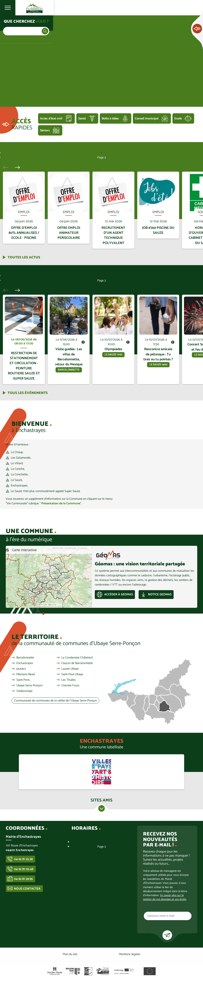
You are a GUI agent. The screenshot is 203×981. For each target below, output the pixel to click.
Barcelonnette (25, 657)
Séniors (45, 130)
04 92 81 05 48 (23, 869)
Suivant (16, 167)
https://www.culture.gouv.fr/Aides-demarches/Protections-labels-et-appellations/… (101, 771)
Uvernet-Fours (70, 685)
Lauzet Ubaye (70, 669)
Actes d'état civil (51, 118)
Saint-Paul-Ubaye (72, 674)
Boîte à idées (110, 118)
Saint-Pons (23, 680)
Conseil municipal (146, 118)
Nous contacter (27, 888)
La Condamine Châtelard (76, 657)
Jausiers (21, 669)
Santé (82, 118)
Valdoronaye (24, 691)
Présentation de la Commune (60, 503)
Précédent (7, 167)
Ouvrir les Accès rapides (197, 29)
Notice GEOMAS (159, 594)
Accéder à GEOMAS (118, 594)
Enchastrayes (24, 663)
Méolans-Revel (25, 674)
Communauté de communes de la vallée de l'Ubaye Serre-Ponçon (55, 700)
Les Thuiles (68, 680)
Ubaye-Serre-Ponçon (29, 685)
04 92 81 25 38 (23, 859)
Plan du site (70, 954)
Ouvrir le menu (7, 7)
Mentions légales (129, 954)
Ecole (178, 118)
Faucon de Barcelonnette (77, 663)
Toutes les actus (24, 257)
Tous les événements (28, 393)
